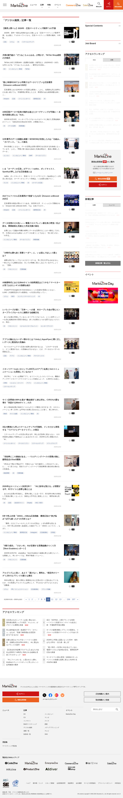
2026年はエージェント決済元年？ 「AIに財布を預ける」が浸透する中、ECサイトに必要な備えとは (31, 487)
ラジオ (6, 183)
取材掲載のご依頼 (102, 700)
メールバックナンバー (103, 173)
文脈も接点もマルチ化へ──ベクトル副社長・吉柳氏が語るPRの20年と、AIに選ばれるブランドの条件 (22, 642)
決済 (9, 503)
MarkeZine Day (71, 714)
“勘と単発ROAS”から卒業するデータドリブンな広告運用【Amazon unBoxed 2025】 (27, 83)
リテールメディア (28, 42)
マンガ (47, 717)
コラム (12, 42)
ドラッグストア (52, 443)
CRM (5, 383)
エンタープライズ (46, 326)
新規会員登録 (102, 179)
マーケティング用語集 (9, 746)
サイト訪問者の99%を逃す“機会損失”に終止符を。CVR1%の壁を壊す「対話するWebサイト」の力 (30, 401)
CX (25, 717)
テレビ (47, 731)
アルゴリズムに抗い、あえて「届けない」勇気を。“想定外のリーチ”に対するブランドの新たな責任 (30, 574)
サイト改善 (13, 414)
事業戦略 (36, 239)
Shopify (29, 503)
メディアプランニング (52, 727)
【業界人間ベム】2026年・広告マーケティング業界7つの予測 (29, 28)
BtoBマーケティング (30, 724)
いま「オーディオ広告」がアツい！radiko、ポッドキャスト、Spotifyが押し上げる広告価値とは (29, 170)
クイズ (47, 721)
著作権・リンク (38, 783)
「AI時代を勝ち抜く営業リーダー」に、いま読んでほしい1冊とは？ (29, 254)
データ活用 (11, 126)
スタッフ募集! (49, 783)
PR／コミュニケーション (19, 589)
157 (73, 599)
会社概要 (79, 783)
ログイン (102, 185)
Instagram (34, 532)
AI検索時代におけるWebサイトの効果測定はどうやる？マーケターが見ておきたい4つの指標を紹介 (31, 283)
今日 (94, 60)
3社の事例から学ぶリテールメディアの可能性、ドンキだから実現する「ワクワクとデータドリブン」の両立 (30, 428)
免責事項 (71, 783)
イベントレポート (24, 99)
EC (5, 69)
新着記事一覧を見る (103, 263)
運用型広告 (37, 99)
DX (25, 714)
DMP (30, 155)
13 (60, 599)
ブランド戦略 (46, 589)
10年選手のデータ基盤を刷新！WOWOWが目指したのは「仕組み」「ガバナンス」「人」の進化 (31, 140)
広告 (5, 42)
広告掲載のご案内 (102, 694)
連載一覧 (26, 731)
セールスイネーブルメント (29, 326)
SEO (12, 296)
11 (52, 599)
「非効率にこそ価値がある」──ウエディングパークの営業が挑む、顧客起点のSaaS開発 (31, 458)
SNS (46, 734)
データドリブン (41, 155)
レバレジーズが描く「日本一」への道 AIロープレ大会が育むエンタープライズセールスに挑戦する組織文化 (31, 311)
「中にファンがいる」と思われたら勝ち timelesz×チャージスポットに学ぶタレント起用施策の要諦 (22, 662)
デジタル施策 (28, 727)
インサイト (27, 721)
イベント (57, 5)
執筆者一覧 (27, 734)
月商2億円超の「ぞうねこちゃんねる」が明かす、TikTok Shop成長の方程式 (31, 56)
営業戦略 (22, 126)
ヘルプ (28, 783)
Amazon (6, 99)
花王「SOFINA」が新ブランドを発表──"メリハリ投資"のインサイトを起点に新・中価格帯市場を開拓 (61, 622)
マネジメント (12, 269)
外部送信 (118, 783)
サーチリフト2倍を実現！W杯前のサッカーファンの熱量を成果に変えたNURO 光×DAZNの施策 (62, 659)
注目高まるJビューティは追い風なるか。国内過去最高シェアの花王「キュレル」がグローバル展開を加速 (22, 622)
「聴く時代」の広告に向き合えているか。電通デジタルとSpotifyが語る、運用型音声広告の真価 (62, 649)
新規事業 (6, 473)
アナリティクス (39, 356)
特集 (49, 5)
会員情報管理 (61, 783)
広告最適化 (43, 532)
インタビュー (49, 714)
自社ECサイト (19, 503)
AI (18, 42)
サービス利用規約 (90, 783)
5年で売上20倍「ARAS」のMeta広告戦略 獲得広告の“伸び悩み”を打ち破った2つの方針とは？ (29, 517)
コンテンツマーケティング (26, 296)
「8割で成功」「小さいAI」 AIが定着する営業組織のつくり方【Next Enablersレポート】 (29, 547)
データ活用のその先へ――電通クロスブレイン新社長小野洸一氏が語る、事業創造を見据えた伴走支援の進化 (31, 224)
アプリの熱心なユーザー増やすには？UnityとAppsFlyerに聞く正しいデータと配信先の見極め (31, 340)
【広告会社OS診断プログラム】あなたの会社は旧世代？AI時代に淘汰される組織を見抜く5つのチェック (22, 652)
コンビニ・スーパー (16, 383)
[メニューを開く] (5, 5)
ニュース (33, 5)
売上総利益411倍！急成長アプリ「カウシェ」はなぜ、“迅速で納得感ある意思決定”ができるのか (22, 632)
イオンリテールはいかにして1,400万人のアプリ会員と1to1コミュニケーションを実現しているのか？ (30, 370)
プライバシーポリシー (105, 783)
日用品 (53, 532)
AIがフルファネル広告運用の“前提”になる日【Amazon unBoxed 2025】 (30, 197)
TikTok (27, 69)
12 (56, 599)
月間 (111, 60)
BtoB (5, 414)
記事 (42, 5)
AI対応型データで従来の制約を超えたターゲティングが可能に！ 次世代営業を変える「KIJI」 (31, 113)
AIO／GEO (38, 503)
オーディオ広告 (37, 183)
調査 (46, 724)
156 (68, 599)
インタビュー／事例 (15, 69)
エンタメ (6, 155)
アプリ (12, 356)
